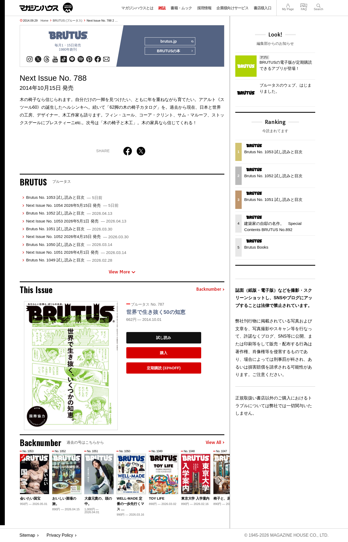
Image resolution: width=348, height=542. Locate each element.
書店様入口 (263, 8)
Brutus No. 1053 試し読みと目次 (64, 197)
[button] (219, 480)
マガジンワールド (46, 8)
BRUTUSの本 (175, 51)
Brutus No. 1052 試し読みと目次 (69, 213)
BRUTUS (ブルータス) (67, 20)
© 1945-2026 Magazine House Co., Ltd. (286, 535)
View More (122, 271)
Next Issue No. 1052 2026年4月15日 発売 (77, 236)
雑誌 (161, 8)
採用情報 (204, 8)
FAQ (304, 4)
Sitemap (27, 535)
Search (318, 4)
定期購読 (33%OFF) (164, 368)
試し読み (163, 338)
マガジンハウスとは (137, 8)
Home (44, 20)
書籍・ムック (181, 8)
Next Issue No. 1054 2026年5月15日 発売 (72, 205)
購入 (163, 353)
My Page (287, 4)
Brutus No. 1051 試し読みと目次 (69, 228)
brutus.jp (176, 41)
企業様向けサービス (232, 8)
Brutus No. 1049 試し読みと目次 (69, 260)
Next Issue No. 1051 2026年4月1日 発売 (76, 252)
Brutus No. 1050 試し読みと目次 (69, 244)
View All (215, 442)
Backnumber (210, 289)
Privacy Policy (60, 535)
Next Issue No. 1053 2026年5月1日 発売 (76, 221)
